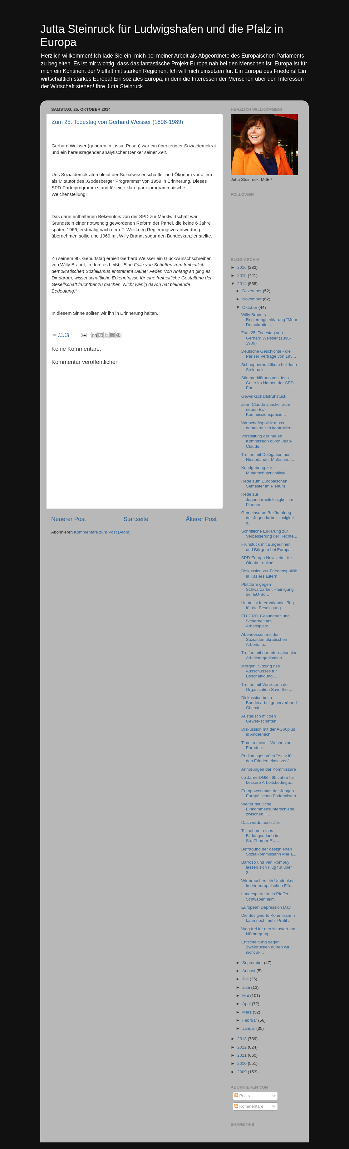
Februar (250, 1020)
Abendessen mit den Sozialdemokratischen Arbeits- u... (264, 639)
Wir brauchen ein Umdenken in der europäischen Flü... (268, 883)
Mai (246, 995)
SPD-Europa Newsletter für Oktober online (266, 560)
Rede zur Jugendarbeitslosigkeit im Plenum (267, 499)
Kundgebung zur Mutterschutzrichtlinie (263, 470)
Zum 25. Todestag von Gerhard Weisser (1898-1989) (117, 122)
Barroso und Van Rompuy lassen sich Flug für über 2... (266, 867)
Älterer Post (201, 519)
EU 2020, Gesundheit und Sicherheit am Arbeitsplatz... (265, 621)
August (249, 970)
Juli (246, 979)
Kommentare (248, 1106)
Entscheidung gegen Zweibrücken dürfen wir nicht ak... (265, 947)
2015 (242, 275)
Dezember (252, 291)
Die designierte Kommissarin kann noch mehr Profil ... (268, 918)
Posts (242, 1095)
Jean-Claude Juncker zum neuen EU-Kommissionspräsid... (265, 409)
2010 (242, 1063)
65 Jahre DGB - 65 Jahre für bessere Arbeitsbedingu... (267, 780)
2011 (242, 1055)
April (247, 1003)
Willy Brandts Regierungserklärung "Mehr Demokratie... (269, 319)
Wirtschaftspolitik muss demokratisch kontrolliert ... (268, 425)
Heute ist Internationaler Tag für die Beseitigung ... (267, 605)
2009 (242, 1072)
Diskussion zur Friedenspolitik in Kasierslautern (269, 573)
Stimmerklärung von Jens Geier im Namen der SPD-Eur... (268, 382)
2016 (242, 267)
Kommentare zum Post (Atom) (102, 532)
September (253, 962)
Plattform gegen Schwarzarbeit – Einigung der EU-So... (267, 589)
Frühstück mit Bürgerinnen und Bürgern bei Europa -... (269, 547)
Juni (246, 987)
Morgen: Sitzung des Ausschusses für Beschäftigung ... (260, 671)
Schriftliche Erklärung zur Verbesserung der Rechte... (269, 534)
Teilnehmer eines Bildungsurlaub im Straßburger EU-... (260, 835)
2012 (242, 1047)
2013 (242, 1038)
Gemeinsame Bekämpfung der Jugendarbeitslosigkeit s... (268, 517)
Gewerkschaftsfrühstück (263, 396)
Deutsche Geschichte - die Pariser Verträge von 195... (268, 354)
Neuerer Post (68, 519)
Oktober (250, 307)
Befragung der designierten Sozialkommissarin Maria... (268, 851)
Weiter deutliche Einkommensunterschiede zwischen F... (267, 809)
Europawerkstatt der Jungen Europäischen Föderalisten (268, 793)
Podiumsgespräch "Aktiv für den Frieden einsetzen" (267, 758)
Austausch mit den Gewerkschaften (259, 718)
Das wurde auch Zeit (260, 822)
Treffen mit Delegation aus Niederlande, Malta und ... (267, 457)
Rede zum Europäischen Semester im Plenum (264, 483)
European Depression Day (266, 907)
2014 (242, 283)
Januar (249, 1028)
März (247, 1012)
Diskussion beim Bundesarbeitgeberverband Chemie (269, 702)
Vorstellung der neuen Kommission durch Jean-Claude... (266, 441)
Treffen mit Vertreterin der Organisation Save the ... (266, 687)
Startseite (135, 519)
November (252, 299)
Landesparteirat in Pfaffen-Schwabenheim (266, 896)
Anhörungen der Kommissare (268, 769)
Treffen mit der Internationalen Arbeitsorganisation (269, 655)
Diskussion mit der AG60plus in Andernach (268, 732)
